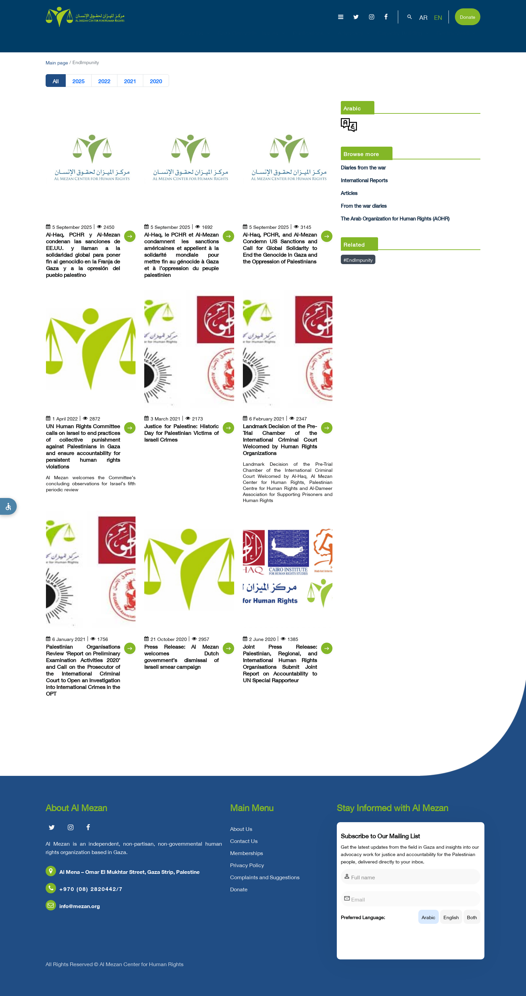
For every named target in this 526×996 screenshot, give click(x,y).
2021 (130, 80)
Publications (312, 39)
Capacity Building (404, 39)
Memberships (246, 858)
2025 (78, 80)
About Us (195, 39)
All (56, 80)
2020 (156, 80)
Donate (467, 16)
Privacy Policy (247, 870)
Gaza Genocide (237, 39)
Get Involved (456, 39)
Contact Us (244, 846)
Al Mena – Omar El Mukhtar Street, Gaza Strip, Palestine (123, 877)
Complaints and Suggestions (265, 882)
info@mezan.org (73, 911)
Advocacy (355, 39)
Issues (274, 39)
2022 (104, 80)
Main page (57, 62)
